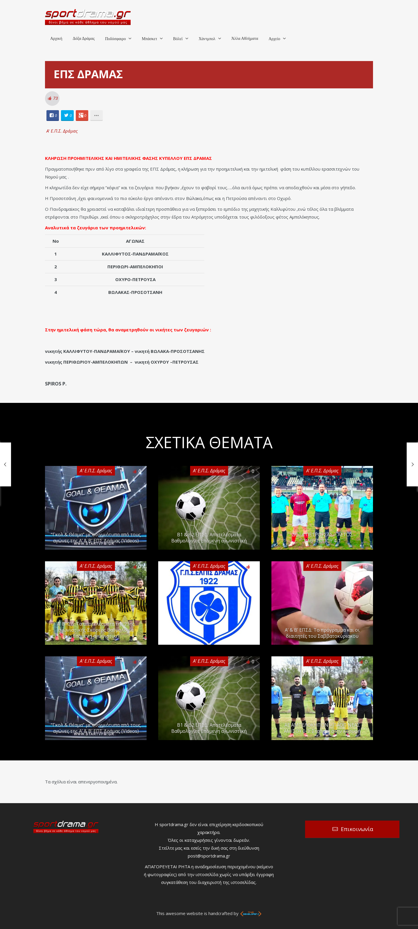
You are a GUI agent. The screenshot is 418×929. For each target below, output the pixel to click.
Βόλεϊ (178, 39)
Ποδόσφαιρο (115, 39)
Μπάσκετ (149, 39)
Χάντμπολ (207, 39)
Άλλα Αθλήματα (244, 38)
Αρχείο (274, 39)
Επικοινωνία (357, 829)
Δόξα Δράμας (84, 38)
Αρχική (56, 38)
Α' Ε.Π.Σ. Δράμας (62, 131)
